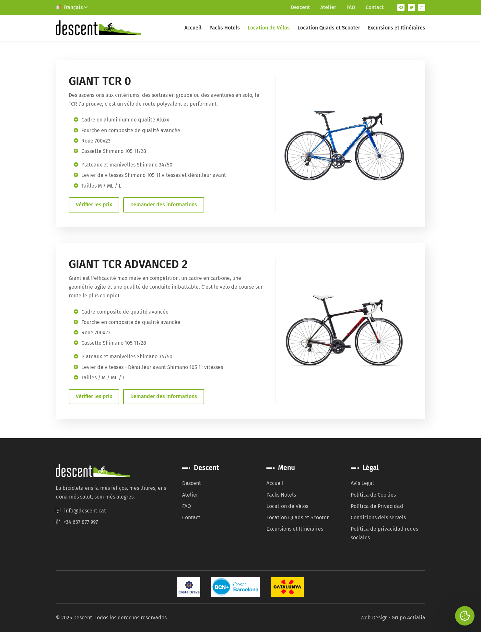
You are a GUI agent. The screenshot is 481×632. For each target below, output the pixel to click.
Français (72, 7)
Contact (375, 7)
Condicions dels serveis (378, 517)
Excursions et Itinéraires (396, 28)
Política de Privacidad (377, 506)
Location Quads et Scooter (329, 28)
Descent (300, 7)
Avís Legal (362, 483)
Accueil (193, 28)
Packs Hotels (224, 28)
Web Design (374, 618)
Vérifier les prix (94, 204)
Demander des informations (163, 204)
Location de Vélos (269, 28)
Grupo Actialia (408, 618)
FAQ (350, 7)
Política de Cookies (373, 495)
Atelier (328, 7)
